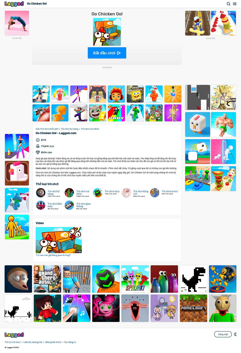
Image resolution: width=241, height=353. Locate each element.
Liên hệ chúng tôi (33, 342)
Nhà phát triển (53, 342)
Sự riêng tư (70, 342)
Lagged (15, 4)
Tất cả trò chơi (12, 342)
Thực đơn (235, 4)
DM (236, 334)
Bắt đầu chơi (104, 53)
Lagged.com (15, 335)
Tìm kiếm (229, 4)
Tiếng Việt (223, 334)
